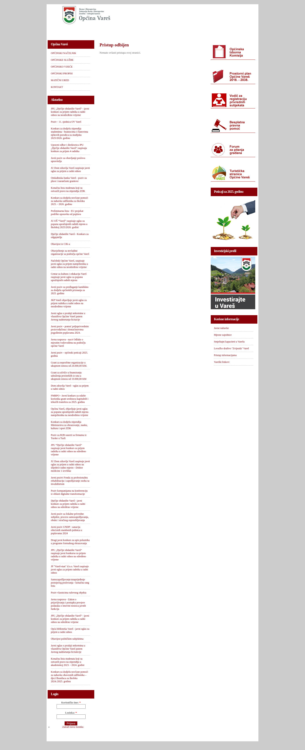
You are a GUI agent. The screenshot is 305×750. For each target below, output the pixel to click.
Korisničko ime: (70, 702)
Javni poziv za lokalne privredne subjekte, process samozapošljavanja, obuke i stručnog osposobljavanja (70, 517)
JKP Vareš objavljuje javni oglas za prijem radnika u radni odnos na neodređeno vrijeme (69, 303)
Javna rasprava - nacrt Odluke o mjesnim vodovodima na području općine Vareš (68, 342)
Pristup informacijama (225, 355)
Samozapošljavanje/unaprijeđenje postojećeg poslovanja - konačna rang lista (70, 582)
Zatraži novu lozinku (72, 726)
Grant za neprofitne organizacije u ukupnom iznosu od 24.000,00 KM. (69, 364)
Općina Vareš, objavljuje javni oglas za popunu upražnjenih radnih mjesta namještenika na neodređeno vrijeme (69, 412)
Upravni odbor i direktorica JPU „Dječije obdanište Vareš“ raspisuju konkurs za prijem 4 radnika (69, 148)
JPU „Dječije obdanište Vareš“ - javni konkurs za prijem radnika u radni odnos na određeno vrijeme (70, 619)
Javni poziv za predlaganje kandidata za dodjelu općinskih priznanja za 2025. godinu (69, 290)
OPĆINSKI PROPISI (171, 30)
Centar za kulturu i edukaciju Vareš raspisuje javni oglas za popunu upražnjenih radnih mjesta (69, 277)
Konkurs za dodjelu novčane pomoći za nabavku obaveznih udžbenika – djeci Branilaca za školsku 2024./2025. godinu (69, 676)
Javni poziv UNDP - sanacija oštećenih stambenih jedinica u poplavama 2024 (66, 530)
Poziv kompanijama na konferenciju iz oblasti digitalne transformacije (69, 492)
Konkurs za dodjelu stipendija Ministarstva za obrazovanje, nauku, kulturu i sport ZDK (69, 425)
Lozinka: (71, 712)
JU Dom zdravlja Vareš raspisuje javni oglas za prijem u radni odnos (70, 169)
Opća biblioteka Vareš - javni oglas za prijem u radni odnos (70, 630)
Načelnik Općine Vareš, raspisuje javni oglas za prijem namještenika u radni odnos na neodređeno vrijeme (69, 264)
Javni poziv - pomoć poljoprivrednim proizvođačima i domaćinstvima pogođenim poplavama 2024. (70, 329)
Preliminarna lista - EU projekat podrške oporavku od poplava (67, 212)
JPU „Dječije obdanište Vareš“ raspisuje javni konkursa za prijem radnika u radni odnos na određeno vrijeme (68, 555)
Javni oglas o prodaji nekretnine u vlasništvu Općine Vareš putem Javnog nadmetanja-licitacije (68, 316)
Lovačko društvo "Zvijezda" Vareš (231, 348)
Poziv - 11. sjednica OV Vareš (66, 121)
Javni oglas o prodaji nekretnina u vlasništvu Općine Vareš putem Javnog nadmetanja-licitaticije (68, 648)
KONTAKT (229, 30)
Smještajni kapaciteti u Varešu (229, 341)
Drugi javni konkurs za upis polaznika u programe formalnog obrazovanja (70, 542)
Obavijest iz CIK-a (60, 244)
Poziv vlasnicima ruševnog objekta (68, 592)
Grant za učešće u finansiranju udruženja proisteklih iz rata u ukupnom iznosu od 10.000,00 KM (68, 375)
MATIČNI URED (202, 30)
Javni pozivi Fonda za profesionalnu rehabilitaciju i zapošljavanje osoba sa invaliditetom (70, 480)
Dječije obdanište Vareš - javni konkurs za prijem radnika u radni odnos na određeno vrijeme (68, 504)
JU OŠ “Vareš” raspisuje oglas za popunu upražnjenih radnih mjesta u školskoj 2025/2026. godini (69, 224)
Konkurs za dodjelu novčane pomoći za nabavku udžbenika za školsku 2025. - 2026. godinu (69, 201)
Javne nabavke (221, 328)
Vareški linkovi (221, 361)
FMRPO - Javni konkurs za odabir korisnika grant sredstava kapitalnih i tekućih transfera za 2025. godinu (69, 398)
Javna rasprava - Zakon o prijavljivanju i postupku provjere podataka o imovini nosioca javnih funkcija (68, 604)
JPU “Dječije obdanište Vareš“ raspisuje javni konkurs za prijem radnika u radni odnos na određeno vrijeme (68, 450)
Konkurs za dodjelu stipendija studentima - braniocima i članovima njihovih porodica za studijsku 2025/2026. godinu (69, 133)
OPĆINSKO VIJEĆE (137, 30)
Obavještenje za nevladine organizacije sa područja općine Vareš (70, 252)
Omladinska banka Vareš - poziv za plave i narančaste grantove (69, 179)
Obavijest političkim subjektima (67, 638)
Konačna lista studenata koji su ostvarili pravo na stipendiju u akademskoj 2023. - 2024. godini (67, 662)
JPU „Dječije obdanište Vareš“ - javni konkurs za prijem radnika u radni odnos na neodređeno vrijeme (70, 111)
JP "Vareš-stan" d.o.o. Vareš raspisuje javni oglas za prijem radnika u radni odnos (70, 569)
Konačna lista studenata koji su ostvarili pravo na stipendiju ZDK (68, 189)
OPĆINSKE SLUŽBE (102, 30)
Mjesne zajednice (223, 334)
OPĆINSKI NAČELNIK (66, 30)
